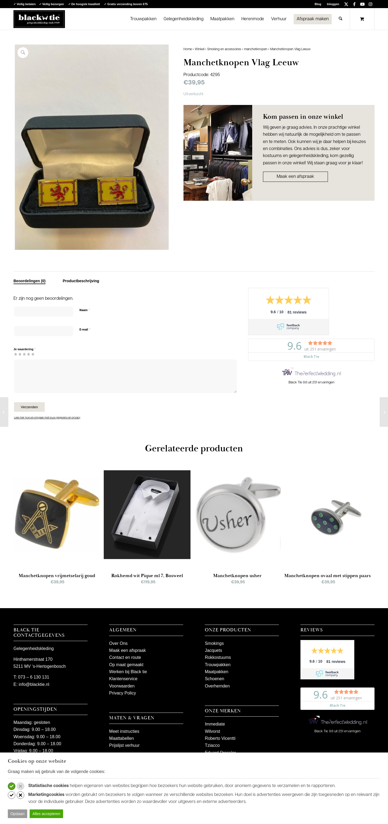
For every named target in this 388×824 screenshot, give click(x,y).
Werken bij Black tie (128, 671)
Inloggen (333, 4)
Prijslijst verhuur (124, 745)
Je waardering (24, 349)
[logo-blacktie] (39, 19)
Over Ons (118, 643)
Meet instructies (124, 731)
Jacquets (213, 650)
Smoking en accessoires (224, 49)
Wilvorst (212, 731)
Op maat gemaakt (126, 664)
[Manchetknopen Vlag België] (384, 412)
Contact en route (125, 657)
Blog (318, 4)
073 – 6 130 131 (33, 677)
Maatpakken (216, 671)
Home (187, 49)
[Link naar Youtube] (362, 4)
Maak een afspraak (295, 177)
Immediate (215, 724)
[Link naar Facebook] (354, 4)
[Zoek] (340, 19)
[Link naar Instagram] (370, 4)
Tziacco (212, 745)
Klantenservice (123, 678)
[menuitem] (318, 4)
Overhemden (217, 686)
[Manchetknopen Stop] (4, 412)
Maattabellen (121, 738)
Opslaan (18, 814)
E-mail (85, 329)
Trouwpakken (217, 664)
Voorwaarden (121, 686)
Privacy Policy (122, 693)
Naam (84, 310)
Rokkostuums (218, 657)
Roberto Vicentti (220, 738)
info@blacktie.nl (34, 684)
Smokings (214, 643)
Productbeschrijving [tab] (81, 281)
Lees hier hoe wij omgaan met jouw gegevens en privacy (47, 417)
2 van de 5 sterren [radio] (17, 354)
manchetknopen (255, 49)
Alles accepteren (46, 814)
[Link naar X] (346, 4)
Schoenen (214, 678)
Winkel (199, 49)
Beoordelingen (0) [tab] (29, 281)
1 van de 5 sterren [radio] (15, 354)
